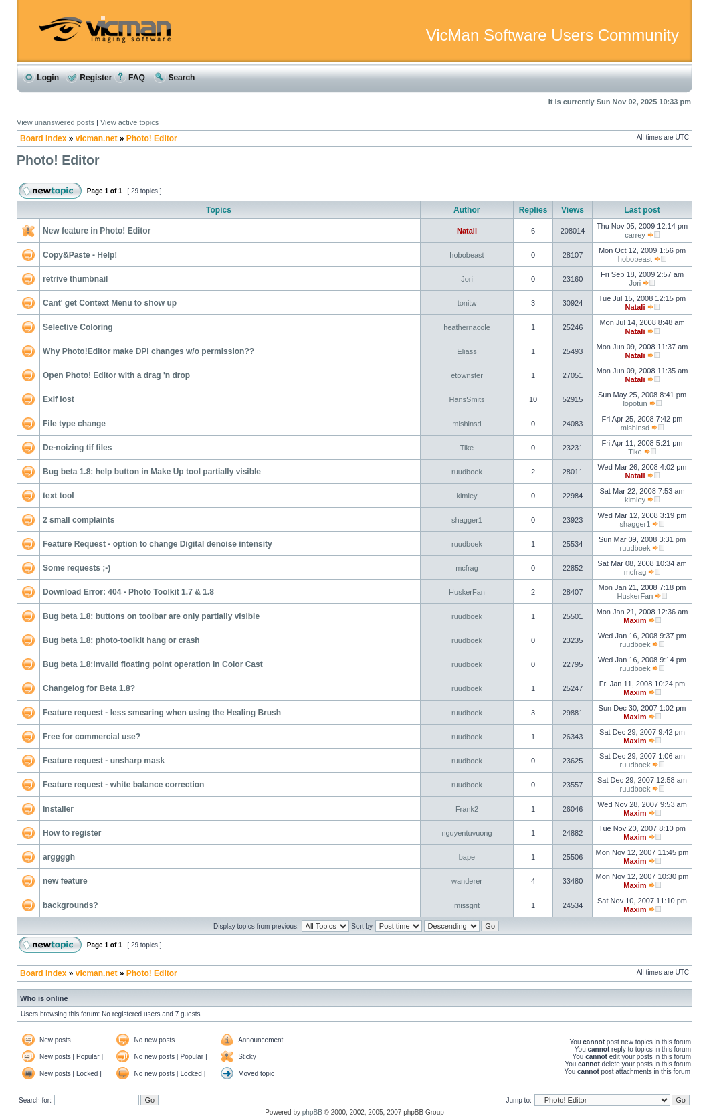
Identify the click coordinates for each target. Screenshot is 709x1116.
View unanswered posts (55, 122)
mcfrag (466, 568)
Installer (58, 809)
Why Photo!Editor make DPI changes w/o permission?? (148, 351)
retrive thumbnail (75, 279)
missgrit (467, 905)
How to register (72, 833)
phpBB (312, 1112)
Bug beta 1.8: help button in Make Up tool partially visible (152, 471)
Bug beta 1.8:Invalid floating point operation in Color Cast (153, 664)
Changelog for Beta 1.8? (89, 688)
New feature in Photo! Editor (96, 231)
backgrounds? (70, 905)
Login (41, 77)
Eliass (466, 351)
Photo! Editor (151, 138)
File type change (74, 423)
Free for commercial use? (91, 736)
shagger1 (466, 520)
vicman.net (97, 138)
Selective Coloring (78, 327)
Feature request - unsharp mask (104, 760)
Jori (467, 279)
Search (174, 77)
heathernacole (466, 327)
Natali (467, 231)
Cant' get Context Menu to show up (110, 303)
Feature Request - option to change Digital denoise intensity (157, 544)
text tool (58, 495)
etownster (467, 375)
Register (89, 77)
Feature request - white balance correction (123, 784)
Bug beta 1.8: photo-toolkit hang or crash (121, 640)
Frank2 (466, 809)
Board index (43, 138)
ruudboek (466, 472)
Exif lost (58, 399)
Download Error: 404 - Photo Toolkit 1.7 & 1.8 (128, 592)
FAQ (129, 77)
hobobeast (466, 255)
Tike (467, 448)
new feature (65, 881)
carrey (635, 235)
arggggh (59, 857)
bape (467, 857)
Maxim (634, 620)
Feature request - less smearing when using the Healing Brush (162, 712)
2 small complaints (78, 520)
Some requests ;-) (76, 568)
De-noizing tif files (77, 447)
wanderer (466, 881)
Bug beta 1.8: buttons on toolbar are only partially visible (151, 616)
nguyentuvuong (466, 833)
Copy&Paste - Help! (80, 255)
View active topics (129, 122)
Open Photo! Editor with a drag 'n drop (116, 375)
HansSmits (466, 399)
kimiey (466, 496)
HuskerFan (467, 592)
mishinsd (466, 424)
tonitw (467, 303)
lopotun (635, 403)
